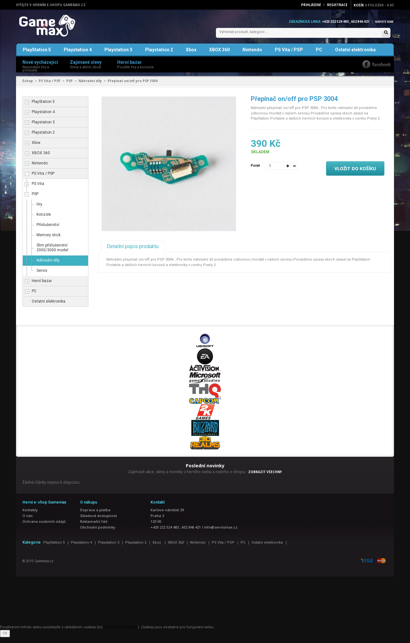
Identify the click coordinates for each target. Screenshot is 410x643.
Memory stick (49, 241)
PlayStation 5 (37, 55)
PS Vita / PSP (289, 55)
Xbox (191, 55)
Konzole (44, 220)
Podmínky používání (120, 633)
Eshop (27, 86)
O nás (27, 521)
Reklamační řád (93, 527)
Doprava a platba (95, 515)
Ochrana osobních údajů (44, 527)
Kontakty (30, 515)
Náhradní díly (90, 86)
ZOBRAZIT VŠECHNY (265, 477)
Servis (42, 276)
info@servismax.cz (220, 532)
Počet (255, 171)
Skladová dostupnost (98, 521)
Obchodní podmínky (97, 532)
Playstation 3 (118, 55)
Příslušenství (48, 231)
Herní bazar (42, 287)
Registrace (337, 5)
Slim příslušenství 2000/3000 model (52, 253)
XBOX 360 (219, 55)
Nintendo (252, 55)
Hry (39, 210)
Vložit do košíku (355, 174)
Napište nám (382, 21)
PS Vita (38, 190)
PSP (69, 86)
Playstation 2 (159, 55)
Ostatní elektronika (355, 55)
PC (319, 55)
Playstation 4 (78, 55)
